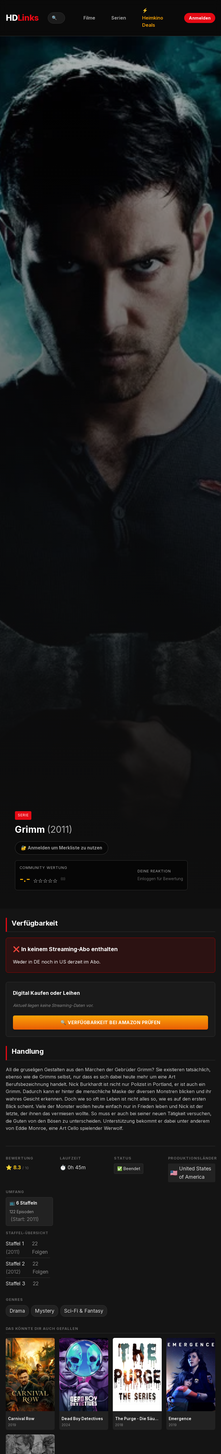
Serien (118, 18)
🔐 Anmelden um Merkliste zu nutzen (61, 848)
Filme (89, 18)
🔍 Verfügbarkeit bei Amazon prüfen (110, 1022)
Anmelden (200, 18)
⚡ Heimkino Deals (152, 17)
